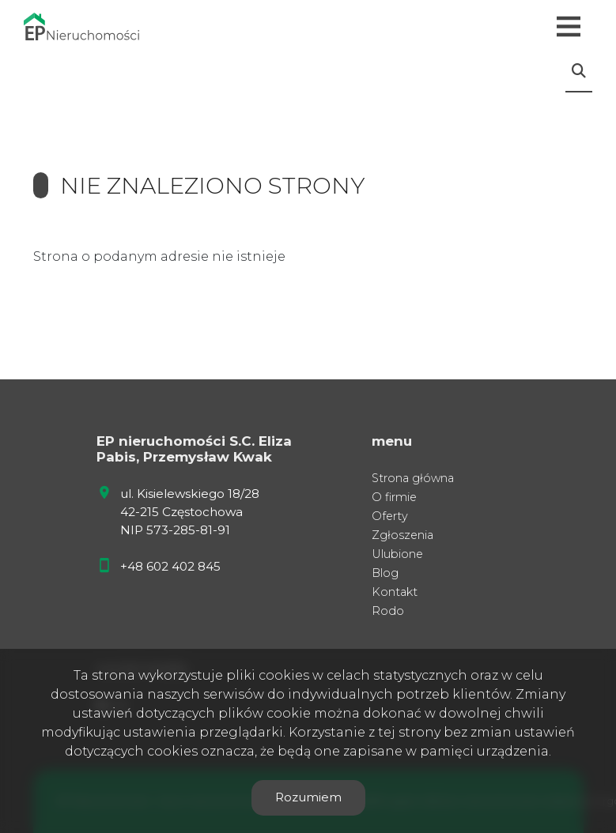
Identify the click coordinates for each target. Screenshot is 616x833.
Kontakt (395, 592)
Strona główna (413, 478)
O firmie (394, 497)
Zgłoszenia (402, 535)
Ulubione (397, 554)
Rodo (388, 611)
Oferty (390, 516)
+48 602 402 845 (170, 566)
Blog (385, 573)
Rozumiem (308, 797)
